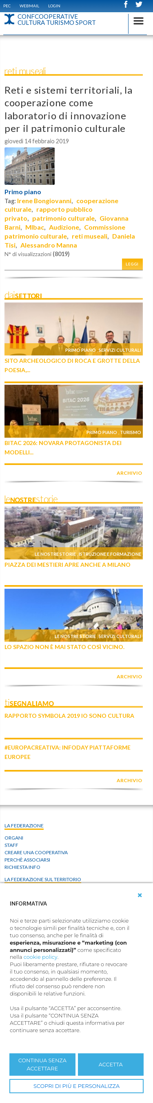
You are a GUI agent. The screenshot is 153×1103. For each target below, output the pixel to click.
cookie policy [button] (41, 957)
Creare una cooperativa (36, 852)
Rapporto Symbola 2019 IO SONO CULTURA (69, 715)
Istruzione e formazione (110, 554)
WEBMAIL (29, 5)
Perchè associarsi (27, 860)
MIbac (34, 227)
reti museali (89, 236)
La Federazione (24, 825)
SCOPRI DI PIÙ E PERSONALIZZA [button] (76, 1086)
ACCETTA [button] (111, 1064)
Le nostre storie (55, 554)
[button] (140, 895)
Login (54, 5)
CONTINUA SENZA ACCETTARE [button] (42, 1064)
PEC (7, 5)
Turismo (130, 432)
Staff (11, 845)
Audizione (64, 227)
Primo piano (22, 192)
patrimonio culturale (63, 218)
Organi (13, 838)
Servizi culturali (120, 350)
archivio (129, 473)
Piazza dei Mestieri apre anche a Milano (67, 564)
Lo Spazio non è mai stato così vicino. (64, 646)
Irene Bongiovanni (44, 200)
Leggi (132, 264)
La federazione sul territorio (42, 879)
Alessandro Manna (48, 245)
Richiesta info (22, 867)
